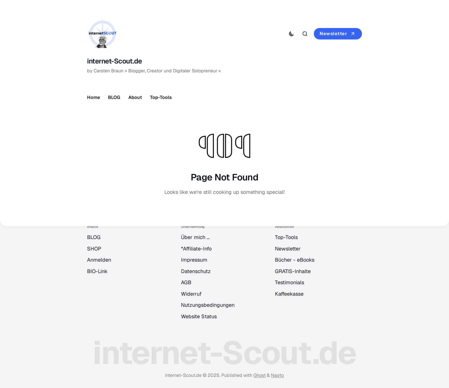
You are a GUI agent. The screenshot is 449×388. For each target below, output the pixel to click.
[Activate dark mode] (291, 33)
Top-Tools (161, 97)
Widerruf (191, 293)
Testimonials (289, 282)
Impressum (194, 259)
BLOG (114, 97)
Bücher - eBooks (294, 259)
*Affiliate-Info (196, 248)
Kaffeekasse (289, 293)
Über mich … (195, 237)
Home (93, 97)
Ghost (259, 375)
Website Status (199, 316)
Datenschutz (196, 271)
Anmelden (99, 259)
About (135, 97)
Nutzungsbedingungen (208, 305)
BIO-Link (97, 271)
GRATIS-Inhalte (293, 271)
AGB (186, 282)
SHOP (94, 248)
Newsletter (338, 33)
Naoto (277, 375)
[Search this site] (305, 33)
